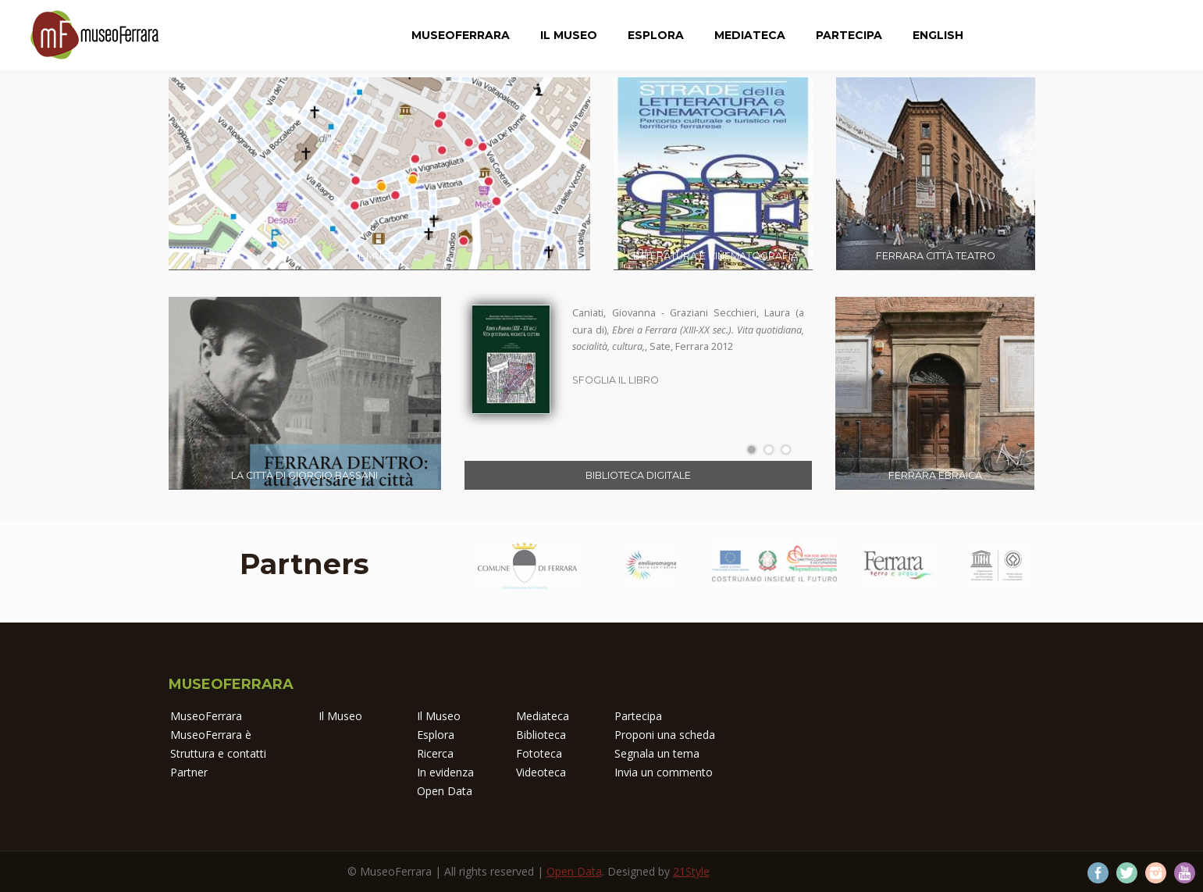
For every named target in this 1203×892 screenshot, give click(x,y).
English (938, 35)
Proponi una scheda (664, 734)
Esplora (656, 35)
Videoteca (541, 772)
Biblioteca (541, 734)
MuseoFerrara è (210, 734)
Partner (189, 772)
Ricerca (435, 753)
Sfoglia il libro (615, 380)
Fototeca (539, 753)
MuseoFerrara (460, 35)
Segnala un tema (656, 753)
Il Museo (568, 35)
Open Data (444, 790)
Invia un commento (663, 772)
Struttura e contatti (218, 753)
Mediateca (749, 35)
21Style (691, 871)
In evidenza (445, 772)
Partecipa (849, 35)
